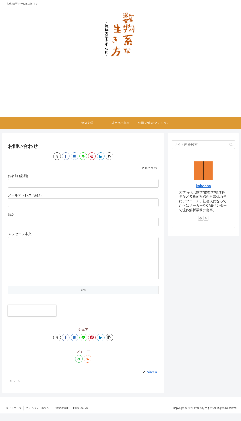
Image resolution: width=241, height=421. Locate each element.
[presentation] (32, 318)
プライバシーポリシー (39, 415)
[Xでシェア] (57, 156)
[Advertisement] (120, 89)
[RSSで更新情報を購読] (87, 366)
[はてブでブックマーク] (74, 156)
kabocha (203, 186)
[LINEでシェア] (83, 156)
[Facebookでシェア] (65, 156)
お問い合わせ (81, 415)
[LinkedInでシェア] (100, 156)
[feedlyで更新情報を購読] (79, 366)
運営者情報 (62, 415)
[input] (203, 144)
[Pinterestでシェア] (92, 156)
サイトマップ (14, 415)
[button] (109, 156)
